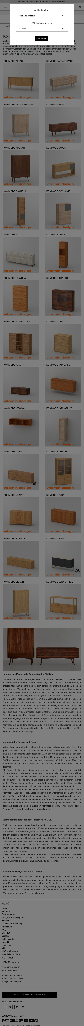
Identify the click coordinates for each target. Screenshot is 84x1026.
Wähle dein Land (42, 10)
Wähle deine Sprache (42, 23)
